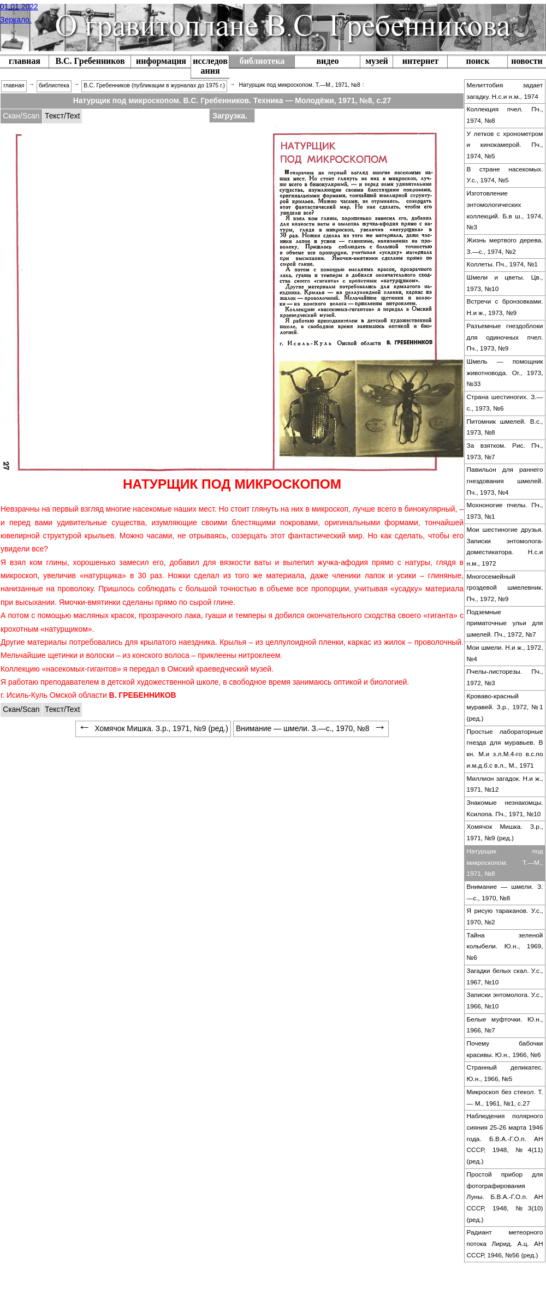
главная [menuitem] (13, 85)
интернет (420, 61)
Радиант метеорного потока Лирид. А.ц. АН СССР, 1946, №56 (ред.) (505, 1243)
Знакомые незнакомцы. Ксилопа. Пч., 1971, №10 (505, 808)
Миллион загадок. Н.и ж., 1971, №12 (505, 784)
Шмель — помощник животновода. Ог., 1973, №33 (505, 373)
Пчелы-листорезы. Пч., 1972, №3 (505, 677)
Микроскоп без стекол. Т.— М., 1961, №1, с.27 (505, 1097)
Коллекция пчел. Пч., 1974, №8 (505, 114)
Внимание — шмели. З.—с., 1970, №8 (505, 892)
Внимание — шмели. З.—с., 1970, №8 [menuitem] (311, 728)
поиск (478, 61)
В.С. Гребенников (89, 61)
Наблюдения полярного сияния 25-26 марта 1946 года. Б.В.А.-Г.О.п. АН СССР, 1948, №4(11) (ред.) (505, 1138)
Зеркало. (16, 19)
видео (327, 61)
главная (24, 61)
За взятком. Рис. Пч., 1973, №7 (505, 451)
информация (161, 61)
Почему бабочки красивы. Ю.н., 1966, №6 (505, 1049)
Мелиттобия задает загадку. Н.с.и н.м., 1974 (505, 90)
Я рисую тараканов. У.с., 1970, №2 (505, 916)
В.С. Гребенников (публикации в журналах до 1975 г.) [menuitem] (154, 85)
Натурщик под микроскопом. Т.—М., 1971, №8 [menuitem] (299, 85)
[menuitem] (90, 62)
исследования (210, 65)
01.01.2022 (19, 6)
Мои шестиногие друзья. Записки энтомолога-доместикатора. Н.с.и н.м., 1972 (505, 546)
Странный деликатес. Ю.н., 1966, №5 (505, 1073)
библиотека (262, 61)
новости (527, 61)
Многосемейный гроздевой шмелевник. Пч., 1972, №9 (505, 588)
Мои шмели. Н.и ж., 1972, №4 (505, 653)
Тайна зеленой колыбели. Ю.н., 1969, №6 (505, 946)
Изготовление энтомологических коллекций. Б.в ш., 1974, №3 (505, 210)
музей (376, 61)
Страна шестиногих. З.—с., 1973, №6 (505, 402)
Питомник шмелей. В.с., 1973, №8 (505, 427)
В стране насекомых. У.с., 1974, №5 (505, 175)
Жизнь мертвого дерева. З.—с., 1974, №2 (505, 246)
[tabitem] (21, 116)
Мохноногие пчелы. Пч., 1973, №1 (505, 510)
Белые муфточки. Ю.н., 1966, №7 (505, 1025)
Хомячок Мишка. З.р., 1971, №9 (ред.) (505, 832)
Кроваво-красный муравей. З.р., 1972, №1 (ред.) (505, 707)
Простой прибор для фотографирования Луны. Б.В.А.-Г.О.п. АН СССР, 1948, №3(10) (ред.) (505, 1197)
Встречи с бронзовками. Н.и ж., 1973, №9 (505, 307)
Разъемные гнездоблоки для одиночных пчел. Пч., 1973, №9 (505, 337)
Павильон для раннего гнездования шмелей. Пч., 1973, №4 (505, 481)
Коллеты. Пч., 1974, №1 (502, 264)
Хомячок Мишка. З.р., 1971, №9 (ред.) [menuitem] (153, 728)
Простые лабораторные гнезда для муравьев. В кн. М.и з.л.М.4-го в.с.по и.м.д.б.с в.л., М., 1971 (505, 748)
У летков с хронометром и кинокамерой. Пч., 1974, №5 (505, 145)
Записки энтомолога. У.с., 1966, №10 (505, 1000)
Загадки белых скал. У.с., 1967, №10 (505, 976)
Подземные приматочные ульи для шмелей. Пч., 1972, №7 (505, 623)
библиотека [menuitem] (54, 85)
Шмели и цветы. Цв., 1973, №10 (505, 283)
